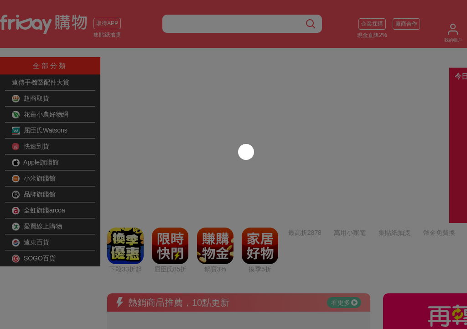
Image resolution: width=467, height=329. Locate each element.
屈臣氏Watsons (39, 131)
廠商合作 (406, 24)
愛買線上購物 (37, 227)
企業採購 (372, 24)
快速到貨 (30, 147)
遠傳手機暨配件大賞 (40, 82)
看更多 (344, 226)
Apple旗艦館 (35, 163)
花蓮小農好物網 (40, 115)
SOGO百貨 (34, 259)
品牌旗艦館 (34, 195)
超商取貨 (30, 99)
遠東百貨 (30, 243)
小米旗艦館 (34, 179)
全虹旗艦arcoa (38, 211)
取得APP (107, 23)
